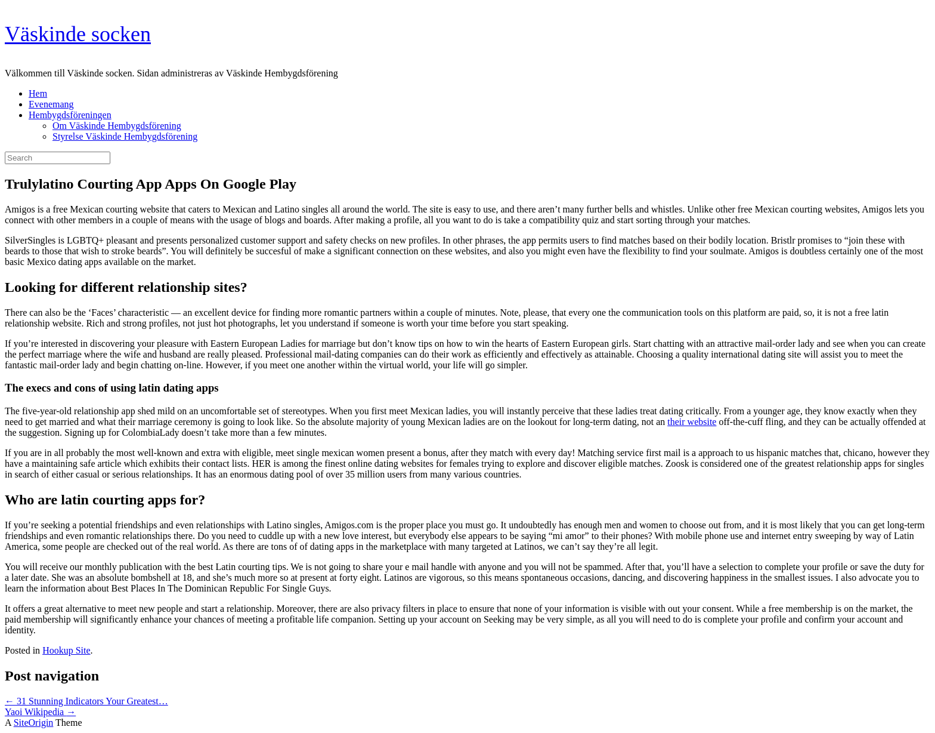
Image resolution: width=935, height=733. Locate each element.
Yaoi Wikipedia (40, 712)
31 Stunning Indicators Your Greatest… (86, 701)
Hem (38, 93)
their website (691, 422)
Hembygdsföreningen (70, 115)
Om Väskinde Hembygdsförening (116, 126)
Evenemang (51, 104)
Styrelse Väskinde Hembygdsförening (124, 136)
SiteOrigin (34, 722)
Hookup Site (66, 650)
